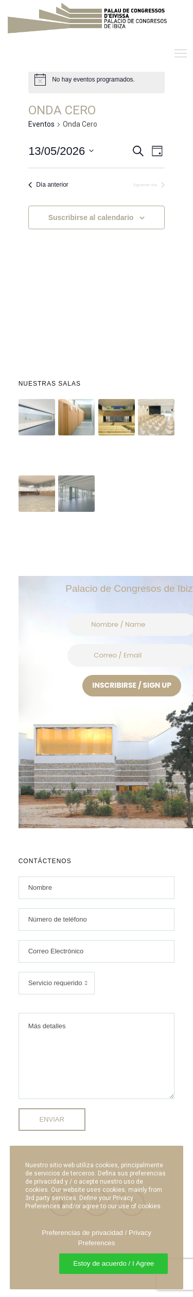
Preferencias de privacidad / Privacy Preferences (96, 1238)
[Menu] (176, 54)
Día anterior (48, 184)
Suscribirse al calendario (91, 217)
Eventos (41, 124)
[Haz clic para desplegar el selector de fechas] (61, 151)
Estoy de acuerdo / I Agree (113, 1263)
